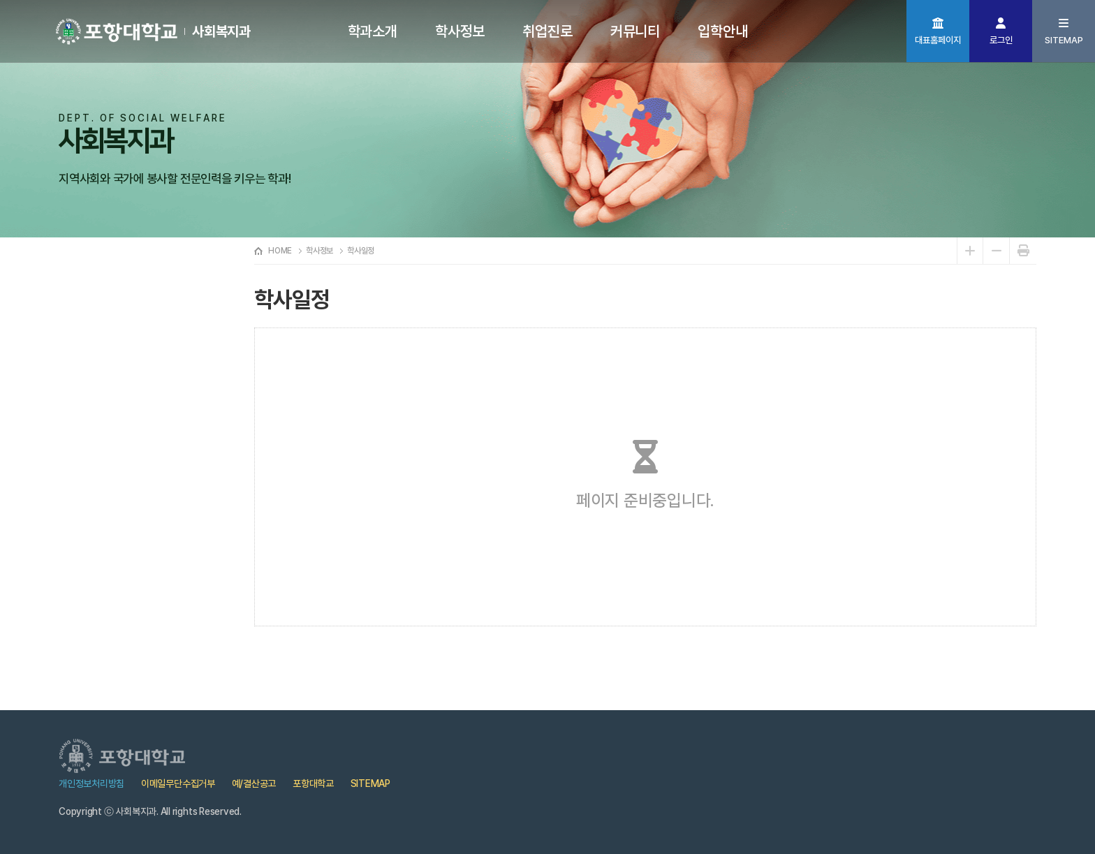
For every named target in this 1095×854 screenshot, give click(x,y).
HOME (280, 251)
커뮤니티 (635, 31)
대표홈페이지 (938, 40)
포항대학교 (313, 783)
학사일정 (94, 343)
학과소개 (372, 31)
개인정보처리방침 (91, 783)
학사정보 (460, 31)
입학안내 (722, 31)
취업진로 (547, 31)
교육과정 (94, 385)
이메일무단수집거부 (178, 783)
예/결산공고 (254, 783)
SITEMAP (1064, 40)
